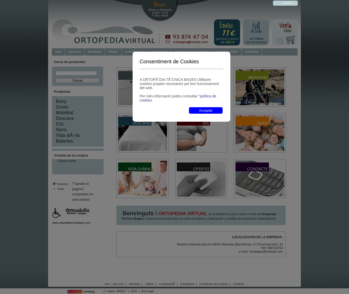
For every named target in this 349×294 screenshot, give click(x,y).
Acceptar (206, 110)
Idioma (287, 3)
